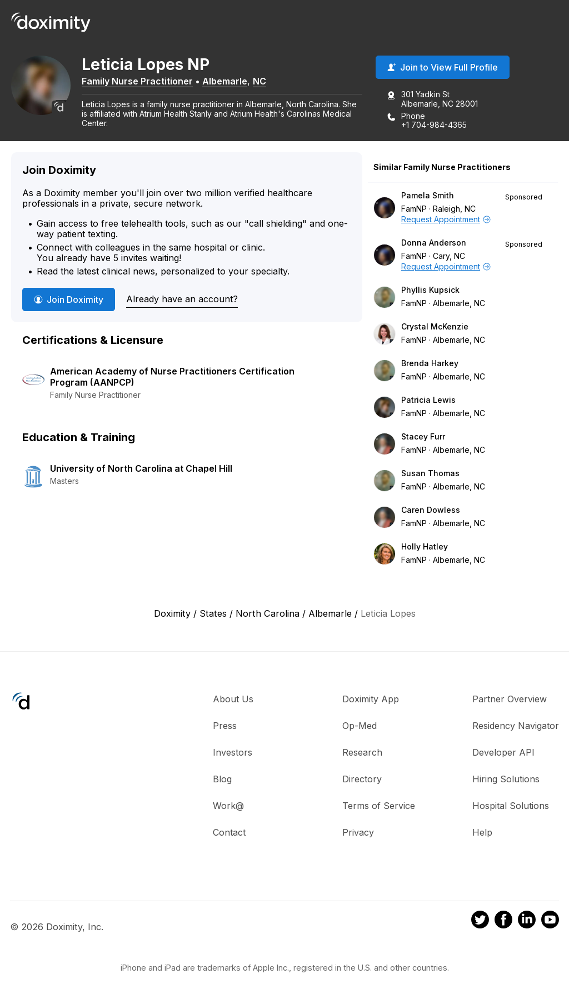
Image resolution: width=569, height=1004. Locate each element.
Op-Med (359, 726)
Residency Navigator (515, 726)
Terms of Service (378, 806)
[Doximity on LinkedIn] (527, 922)
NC (266, 81)
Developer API (503, 753)
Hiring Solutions (506, 780)
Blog (222, 780)
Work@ (228, 806)
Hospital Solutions (510, 806)
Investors (232, 753)
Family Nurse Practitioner (144, 81)
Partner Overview (509, 700)
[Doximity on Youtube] (550, 922)
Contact (229, 833)
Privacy (358, 833)
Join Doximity (68, 300)
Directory (362, 780)
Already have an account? (182, 300)
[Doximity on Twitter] (480, 922)
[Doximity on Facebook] (503, 922)
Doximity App (370, 700)
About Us (233, 700)
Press (225, 726)
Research (362, 753)
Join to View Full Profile (442, 68)
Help (482, 833)
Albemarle (231, 81)
